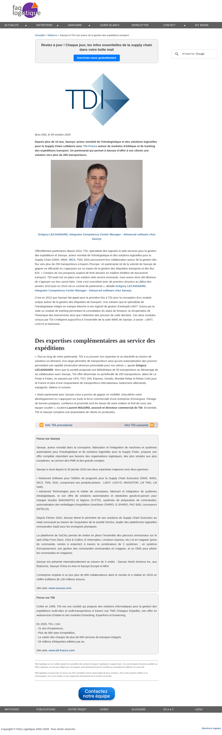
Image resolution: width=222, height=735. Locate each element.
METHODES (12, 709)
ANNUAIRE (75, 25)
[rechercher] (194, 54)
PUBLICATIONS (45, 709)
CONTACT (169, 25)
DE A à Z (168, 709)
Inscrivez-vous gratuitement (96, 57)
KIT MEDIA (201, 25)
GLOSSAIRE (138, 709)
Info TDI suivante (136, 425)
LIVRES (104, 709)
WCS (72, 259)
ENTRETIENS (44, 25)
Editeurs (52, 35)
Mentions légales (211, 728)
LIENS (199, 709)
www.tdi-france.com (62, 650)
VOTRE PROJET (77, 709)
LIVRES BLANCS (109, 25)
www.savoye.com (60, 588)
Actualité (40, 35)
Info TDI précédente (58, 425)
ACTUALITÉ (12, 25)
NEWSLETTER (140, 25)
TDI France (90, 146)
